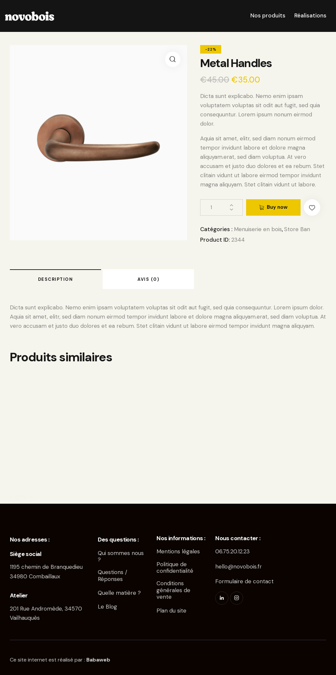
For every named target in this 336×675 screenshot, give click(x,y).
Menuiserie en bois (258, 229)
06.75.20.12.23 (232, 551)
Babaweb (98, 659)
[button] (172, 59)
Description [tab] (55, 279)
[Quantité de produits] (221, 207)
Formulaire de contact (244, 581)
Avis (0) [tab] (148, 279)
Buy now (277, 207)
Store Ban (297, 229)
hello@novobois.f (237, 566)
